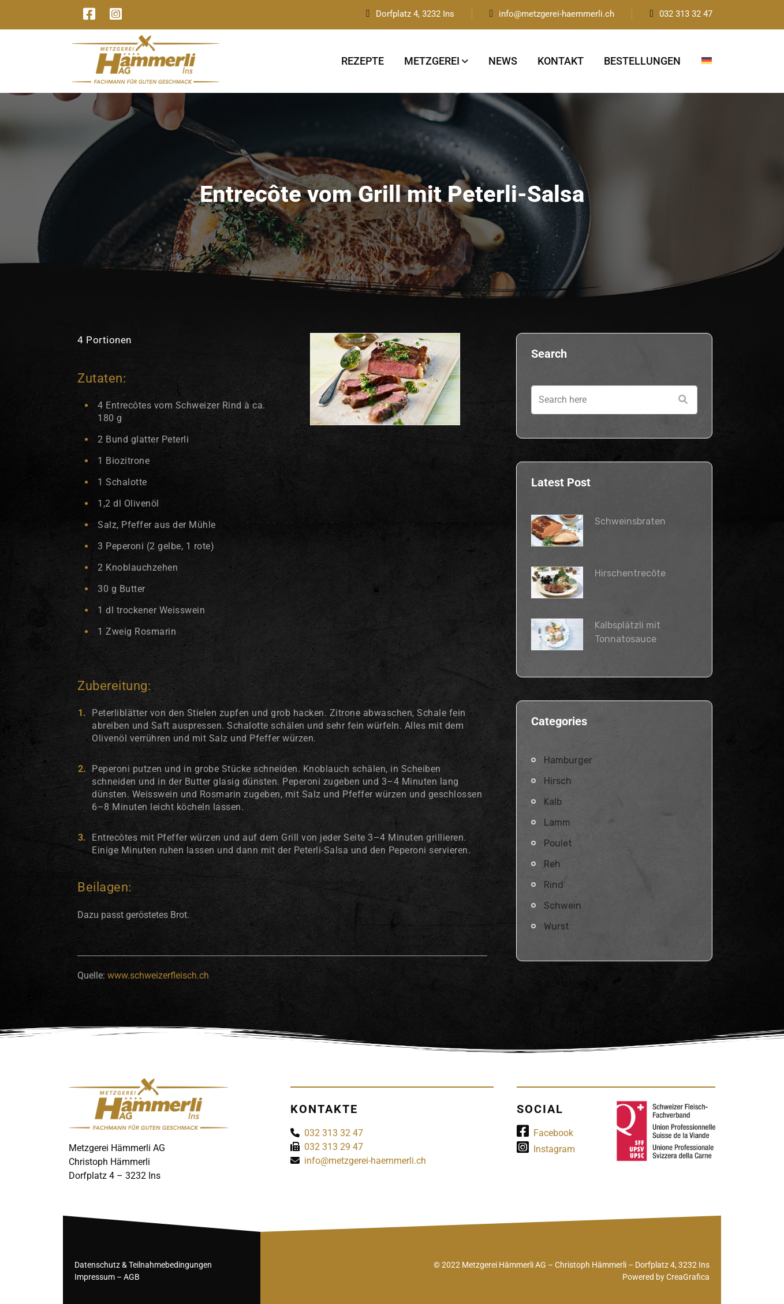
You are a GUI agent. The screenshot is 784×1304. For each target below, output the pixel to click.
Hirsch (558, 780)
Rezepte (362, 61)
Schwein (562, 905)
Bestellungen (642, 61)
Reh (552, 864)
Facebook (545, 1132)
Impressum (94, 1276)
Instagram (546, 1149)
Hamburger (568, 760)
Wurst (556, 926)
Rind (553, 884)
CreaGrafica (688, 1276)
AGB (132, 1276)
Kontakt (560, 61)
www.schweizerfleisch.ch (158, 975)
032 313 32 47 (685, 14)
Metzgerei (432, 61)
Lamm (557, 822)
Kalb (553, 801)
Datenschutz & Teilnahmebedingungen (143, 1264)
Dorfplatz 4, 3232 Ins (415, 14)
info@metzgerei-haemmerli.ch (556, 14)
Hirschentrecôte (630, 573)
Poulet (558, 843)
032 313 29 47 (333, 1146)
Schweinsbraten (630, 521)
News (502, 61)
